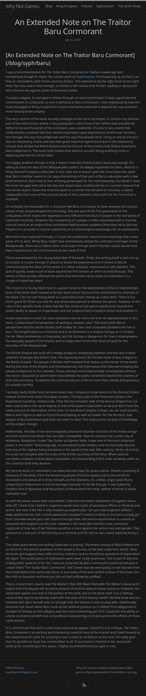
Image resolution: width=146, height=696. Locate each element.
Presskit (86, 6)
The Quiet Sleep (129, 6)
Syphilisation (105, 6)
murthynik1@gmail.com (22, 672)
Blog (49, 6)
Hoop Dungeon (67, 6)
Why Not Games (22, 6)
